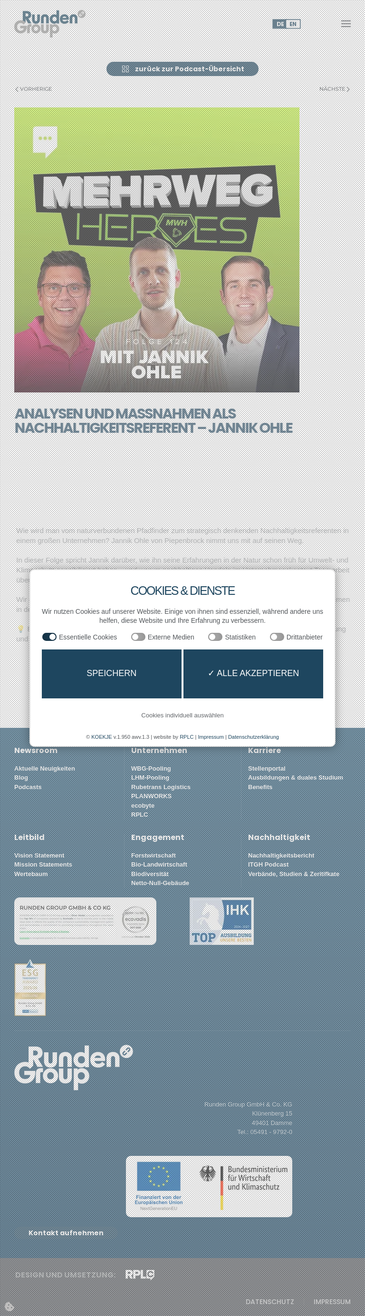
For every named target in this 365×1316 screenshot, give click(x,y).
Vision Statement (39, 855)
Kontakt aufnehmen (66, 1233)
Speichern (111, 673)
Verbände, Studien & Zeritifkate (293, 873)
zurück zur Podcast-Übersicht (182, 69)
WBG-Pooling (151, 768)
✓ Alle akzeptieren (253, 673)
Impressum (332, 1301)
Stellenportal (267, 768)
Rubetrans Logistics (161, 787)
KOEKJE (101, 737)
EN (293, 24)
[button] (346, 24)
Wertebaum (31, 873)
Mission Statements (43, 864)
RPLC (139, 814)
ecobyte (142, 805)
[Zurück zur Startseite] (50, 24)
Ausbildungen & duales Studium (295, 777)
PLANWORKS (151, 796)
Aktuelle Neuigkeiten (44, 768)
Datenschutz (270, 1301)
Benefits (260, 787)
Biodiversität (150, 873)
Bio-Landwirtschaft (159, 864)
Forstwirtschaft (153, 855)
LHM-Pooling (150, 777)
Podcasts (28, 787)
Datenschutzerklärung (253, 737)
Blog (21, 777)
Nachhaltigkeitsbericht (281, 855)
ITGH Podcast (268, 864)
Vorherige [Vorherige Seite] (33, 89)
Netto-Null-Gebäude (160, 883)
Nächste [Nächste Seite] (334, 89)
